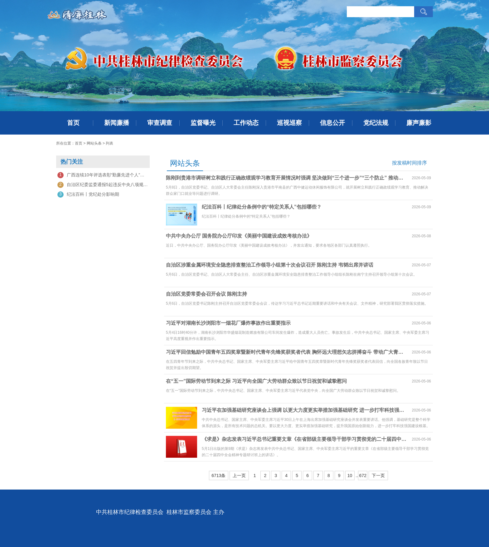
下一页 (378, 475)
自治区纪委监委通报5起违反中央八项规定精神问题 (102, 185)
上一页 (239, 475)
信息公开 (332, 122)
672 (362, 475)
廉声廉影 (418, 122)
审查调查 (159, 122)
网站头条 (94, 143)
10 (349, 475)
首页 (73, 122)
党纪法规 (375, 122)
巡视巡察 (289, 122)
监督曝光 (203, 122)
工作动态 (246, 122)
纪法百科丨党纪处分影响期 (88, 194)
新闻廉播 (116, 122)
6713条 (218, 475)
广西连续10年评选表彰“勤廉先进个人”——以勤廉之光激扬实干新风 (102, 175)
